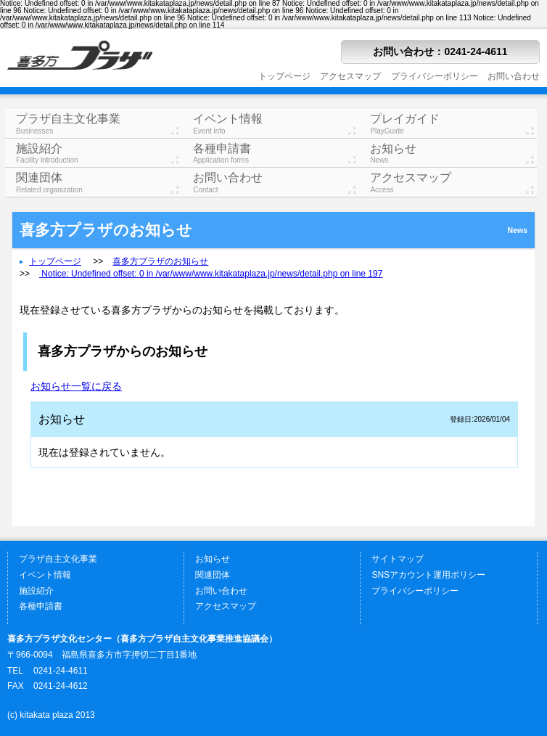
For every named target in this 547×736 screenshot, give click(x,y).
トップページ (284, 76)
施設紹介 (99, 153)
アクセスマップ (350, 76)
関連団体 (99, 182)
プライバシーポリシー (434, 76)
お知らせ (453, 153)
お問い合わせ (514, 76)
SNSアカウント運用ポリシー (428, 575)
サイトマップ (397, 559)
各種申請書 (276, 153)
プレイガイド (453, 124)
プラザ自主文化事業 (99, 124)
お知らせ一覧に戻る (76, 386)
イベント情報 (276, 124)
